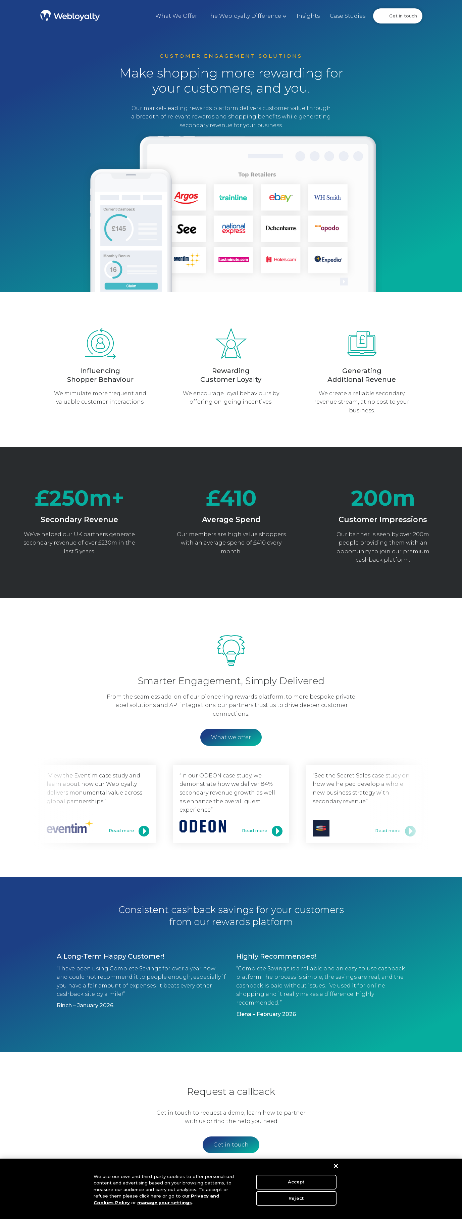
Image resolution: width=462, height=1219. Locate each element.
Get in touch (403, 15)
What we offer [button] (231, 737)
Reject (296, 1200)
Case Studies (347, 16)
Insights (308, 16)
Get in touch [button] (231, 1144)
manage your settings (164, 1205)
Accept (296, 1184)
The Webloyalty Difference (244, 16)
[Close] (335, 1168)
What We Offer (176, 16)
